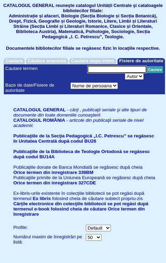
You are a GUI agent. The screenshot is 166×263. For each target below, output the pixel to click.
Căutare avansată (47, 60)
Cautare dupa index (92, 60)
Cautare (14, 60)
